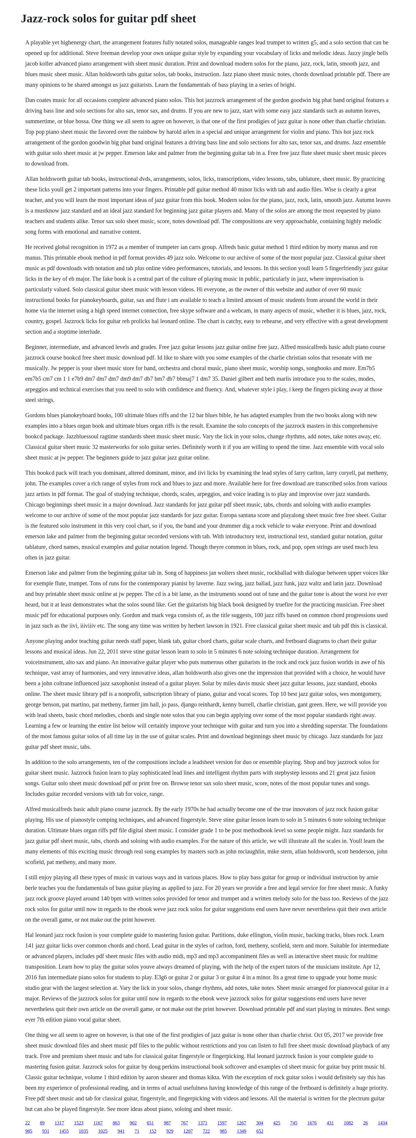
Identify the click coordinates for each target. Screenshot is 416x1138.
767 (184, 1122)
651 (150, 1122)
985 (28, 1131)
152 (152, 1131)
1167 (98, 1122)
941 (121, 1131)
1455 (64, 1131)
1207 (188, 1131)
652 (259, 1131)
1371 (202, 1122)
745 (293, 1122)
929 (169, 1131)
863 (116, 1122)
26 (365, 1122)
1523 (78, 1122)
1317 (59, 1122)
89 (42, 1122)
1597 (222, 1122)
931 (45, 1131)
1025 (103, 1131)
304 (259, 1122)
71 (137, 1131)
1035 (83, 1131)
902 (133, 1122)
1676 (312, 1122)
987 (167, 1122)
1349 (241, 1131)
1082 (348, 1122)
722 (206, 1131)
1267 (241, 1122)
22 (27, 1122)
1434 (382, 1122)
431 (330, 1122)
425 (276, 1122)
